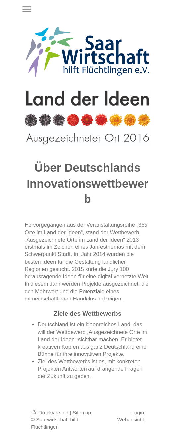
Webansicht (130, 419)
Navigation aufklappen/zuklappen (87, 9)
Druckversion (50, 412)
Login (137, 412)
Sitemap (82, 412)
